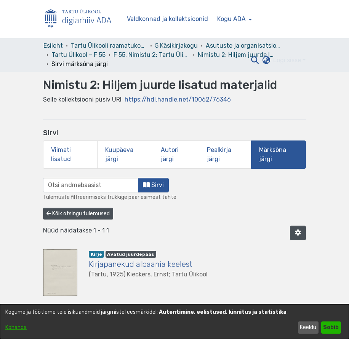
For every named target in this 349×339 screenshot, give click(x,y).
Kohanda (16, 327)
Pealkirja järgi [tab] (219, 154)
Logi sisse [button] (288, 60)
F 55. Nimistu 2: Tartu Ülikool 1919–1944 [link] (152, 54)
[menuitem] (234, 19)
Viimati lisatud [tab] (61, 154)
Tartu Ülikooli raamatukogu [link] (109, 45)
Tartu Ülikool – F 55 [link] (78, 54)
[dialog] (174, 321)
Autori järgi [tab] (170, 154)
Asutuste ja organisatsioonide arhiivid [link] (244, 45)
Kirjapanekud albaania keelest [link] (140, 264)
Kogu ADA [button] (231, 19)
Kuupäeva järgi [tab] (119, 154)
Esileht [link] (53, 45)
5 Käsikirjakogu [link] (176, 45)
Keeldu (308, 327)
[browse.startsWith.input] (90, 185)
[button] (254, 60)
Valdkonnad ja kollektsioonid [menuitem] (167, 19)
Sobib (331, 327)
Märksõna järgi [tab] (272, 154)
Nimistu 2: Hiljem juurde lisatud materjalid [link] (236, 54)
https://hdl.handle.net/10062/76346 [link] (178, 99)
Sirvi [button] (153, 185)
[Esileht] (81, 19)
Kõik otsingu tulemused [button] (78, 213)
